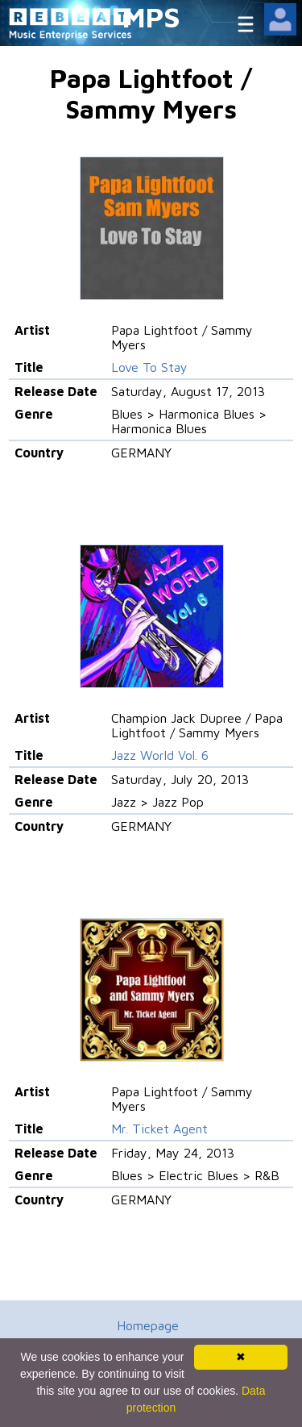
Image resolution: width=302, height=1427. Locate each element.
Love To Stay (149, 367)
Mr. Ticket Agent (159, 1128)
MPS (151, 16)
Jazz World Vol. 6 (160, 755)
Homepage (148, 1325)
